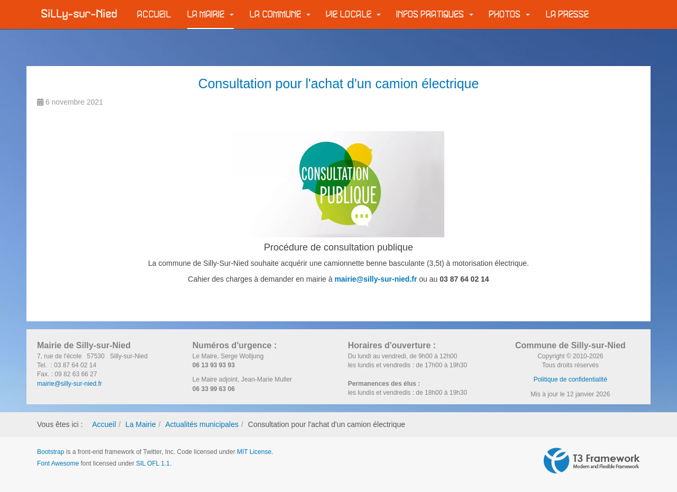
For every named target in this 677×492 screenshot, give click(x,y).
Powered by (592, 461)
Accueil (154, 14)
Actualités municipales (202, 424)
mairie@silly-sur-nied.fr (375, 279)
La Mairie (210, 14)
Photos (509, 14)
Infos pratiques (435, 14)
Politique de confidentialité (570, 379)
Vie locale (353, 14)
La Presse (567, 14)
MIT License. (255, 452)
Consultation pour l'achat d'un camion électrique (338, 83)
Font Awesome (58, 463)
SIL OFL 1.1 (153, 463)
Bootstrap (50, 452)
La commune (280, 14)
